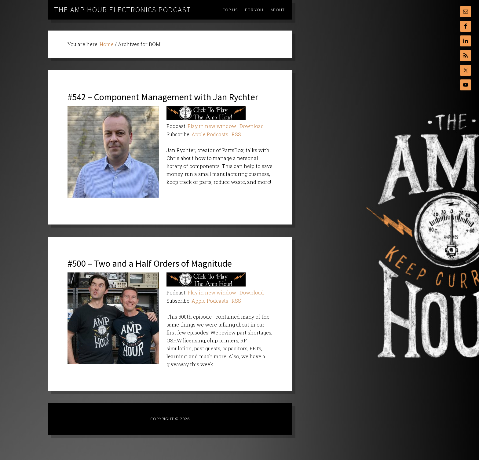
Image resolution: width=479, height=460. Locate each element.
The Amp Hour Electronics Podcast (122, 9)
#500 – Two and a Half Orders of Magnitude (166, 276)
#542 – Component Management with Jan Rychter (163, 102)
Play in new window (212, 139)
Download (252, 139)
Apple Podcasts (210, 147)
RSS (236, 147)
